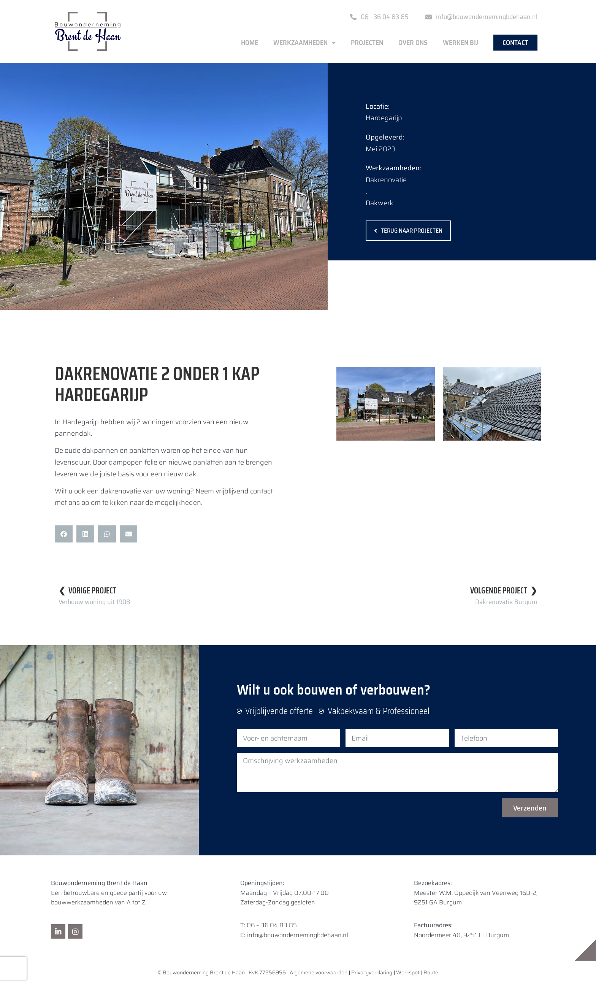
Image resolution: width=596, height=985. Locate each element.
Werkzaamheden (304, 42)
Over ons (413, 42)
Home (249, 42)
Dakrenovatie (386, 179)
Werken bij (460, 42)
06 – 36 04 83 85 (272, 925)
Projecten (367, 42)
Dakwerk (379, 203)
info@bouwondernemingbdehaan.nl (297, 935)
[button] (64, 533)
